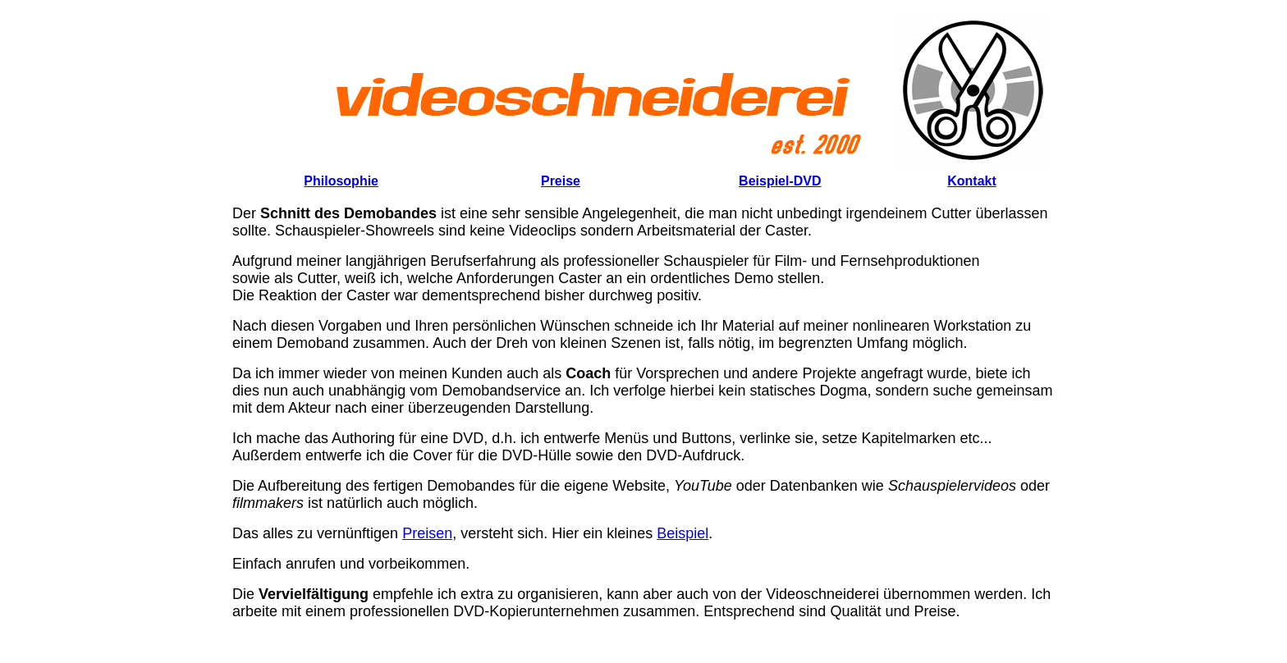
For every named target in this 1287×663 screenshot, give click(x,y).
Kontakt (971, 181)
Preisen (427, 533)
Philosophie (341, 181)
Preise (560, 181)
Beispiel (682, 533)
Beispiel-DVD (780, 181)
